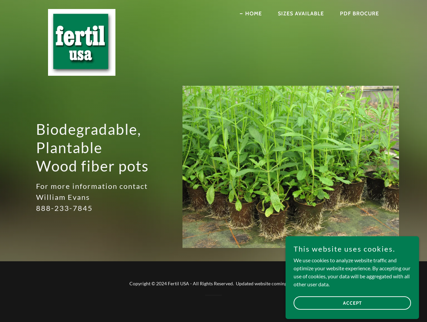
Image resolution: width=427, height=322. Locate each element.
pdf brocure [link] (359, 13)
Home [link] (253, 13)
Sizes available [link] (301, 13)
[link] (81, 11)
